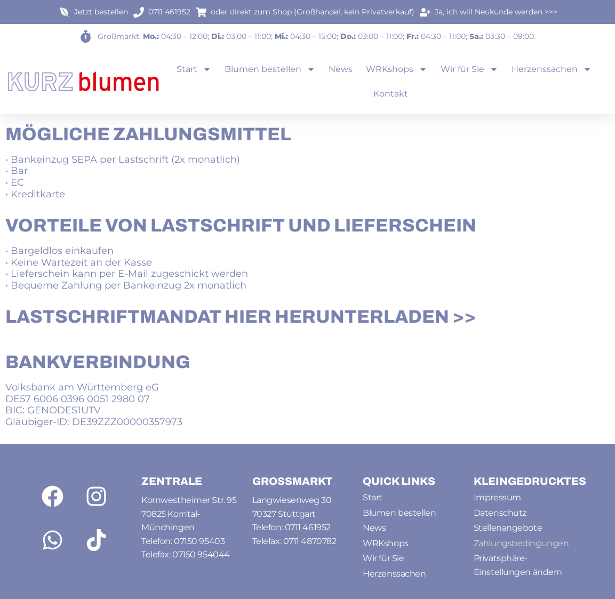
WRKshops (396, 69)
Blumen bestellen (270, 69)
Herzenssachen (552, 69)
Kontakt (390, 94)
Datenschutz (500, 513)
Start (194, 69)
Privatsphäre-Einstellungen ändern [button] (518, 565)
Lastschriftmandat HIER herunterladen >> (240, 316)
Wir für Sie (469, 69)
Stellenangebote (508, 528)
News (341, 69)
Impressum (497, 497)
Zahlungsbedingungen (521, 543)
